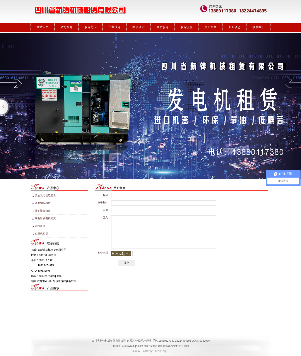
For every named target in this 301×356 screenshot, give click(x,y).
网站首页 (42, 27)
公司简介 (66, 27)
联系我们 (258, 27)
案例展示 (138, 27)
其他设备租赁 (43, 210)
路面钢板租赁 (43, 203)
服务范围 (90, 27)
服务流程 (186, 27)
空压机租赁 (41, 233)
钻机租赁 (40, 226)
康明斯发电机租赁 (45, 218)
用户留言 (210, 27)
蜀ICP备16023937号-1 (156, 351)
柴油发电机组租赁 (45, 195)
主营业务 (114, 27)
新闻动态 (234, 27)
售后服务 (162, 27)
